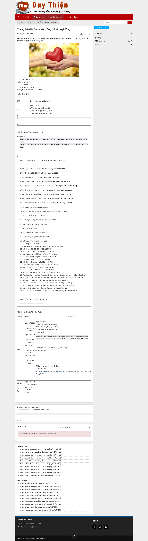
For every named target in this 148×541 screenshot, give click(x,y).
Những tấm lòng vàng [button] (54, 17)
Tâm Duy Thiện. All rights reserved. (35, 538)
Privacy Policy (27, 527)
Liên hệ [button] (68, 17)
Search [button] (76, 17)
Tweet (19, 420)
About (20, 527)
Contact (35, 527)
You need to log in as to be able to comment (37, 434)
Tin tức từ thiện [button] (39, 17)
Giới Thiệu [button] (26, 17)
